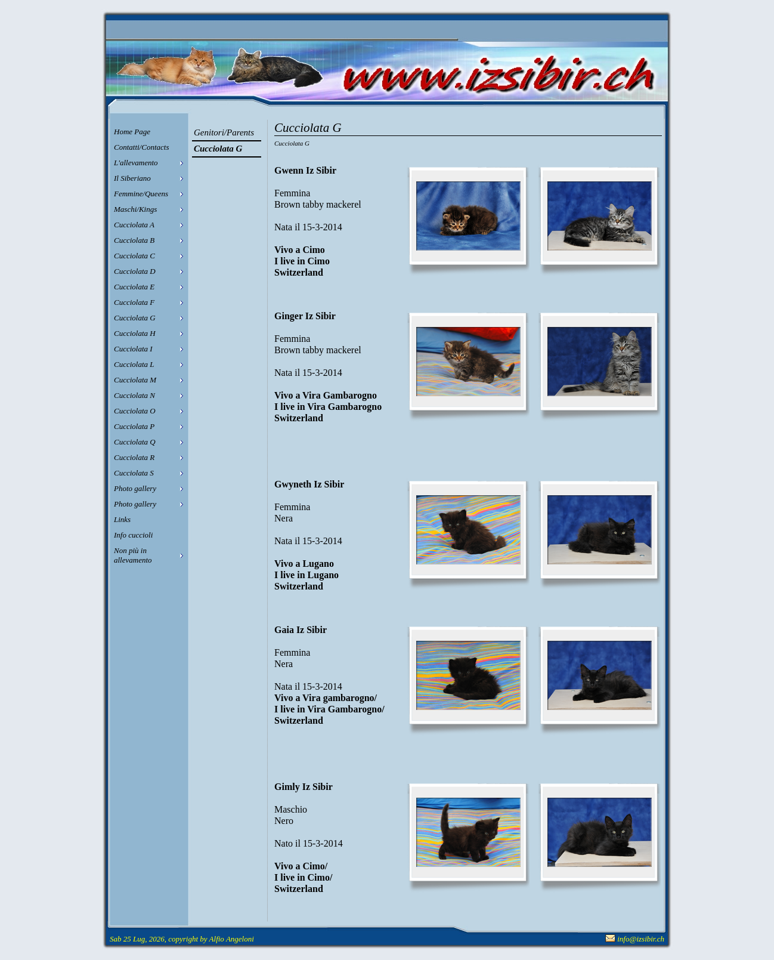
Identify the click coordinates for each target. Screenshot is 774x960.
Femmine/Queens (141, 193)
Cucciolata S (134, 472)
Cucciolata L (134, 364)
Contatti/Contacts (141, 147)
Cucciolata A (134, 224)
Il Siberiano (132, 178)
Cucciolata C (134, 255)
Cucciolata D (135, 271)
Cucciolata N (134, 395)
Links (122, 519)
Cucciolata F (134, 302)
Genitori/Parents (224, 132)
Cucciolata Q (135, 441)
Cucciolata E (134, 286)
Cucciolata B (134, 240)
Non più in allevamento (133, 555)
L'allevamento (136, 162)
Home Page (132, 131)
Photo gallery (135, 488)
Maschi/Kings (135, 209)
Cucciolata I (133, 348)
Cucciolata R (134, 457)
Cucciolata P (134, 426)
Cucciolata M (135, 379)
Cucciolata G (135, 317)
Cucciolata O (135, 410)
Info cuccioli (133, 534)
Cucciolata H (135, 333)
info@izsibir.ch (640, 938)
